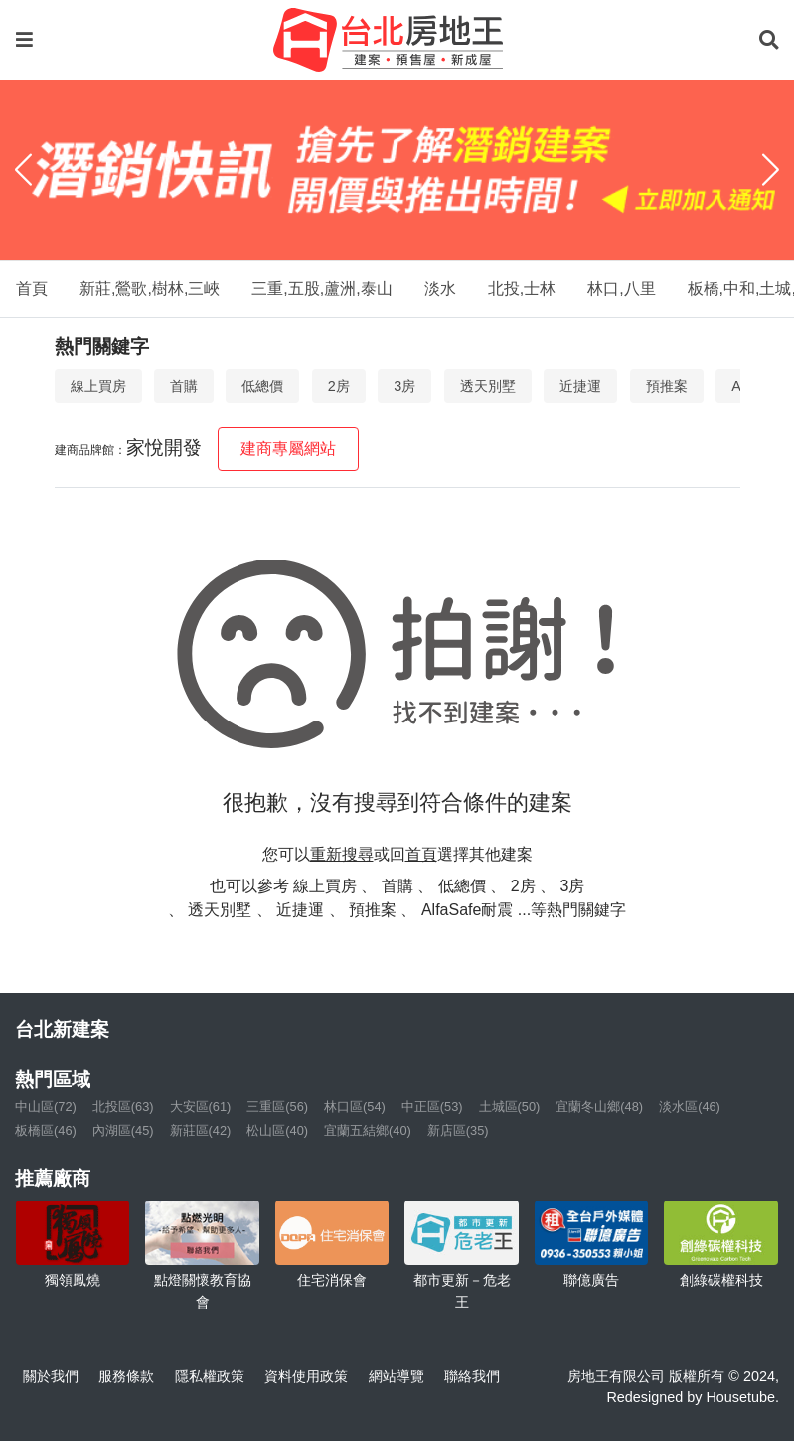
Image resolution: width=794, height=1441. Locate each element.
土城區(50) (510, 1106)
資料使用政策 (306, 1376)
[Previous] (23, 170)
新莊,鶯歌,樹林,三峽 (149, 288)
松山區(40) (277, 1130)
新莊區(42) (201, 1130)
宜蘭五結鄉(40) (367, 1130)
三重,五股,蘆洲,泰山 (321, 288)
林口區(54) (355, 1106)
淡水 (440, 288)
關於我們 (51, 1376)
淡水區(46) (689, 1106)
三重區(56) (277, 1106)
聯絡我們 (472, 1376)
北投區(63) (123, 1106)
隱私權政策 (209, 1376)
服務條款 (126, 1376)
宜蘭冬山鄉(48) (599, 1106)
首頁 (32, 288)
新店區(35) (458, 1130)
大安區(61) (201, 1106)
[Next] (770, 170)
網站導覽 (396, 1376)
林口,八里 (621, 288)
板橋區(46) (46, 1130)
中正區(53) (432, 1106)
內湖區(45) (123, 1130)
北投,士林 (522, 288)
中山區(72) (46, 1106)
